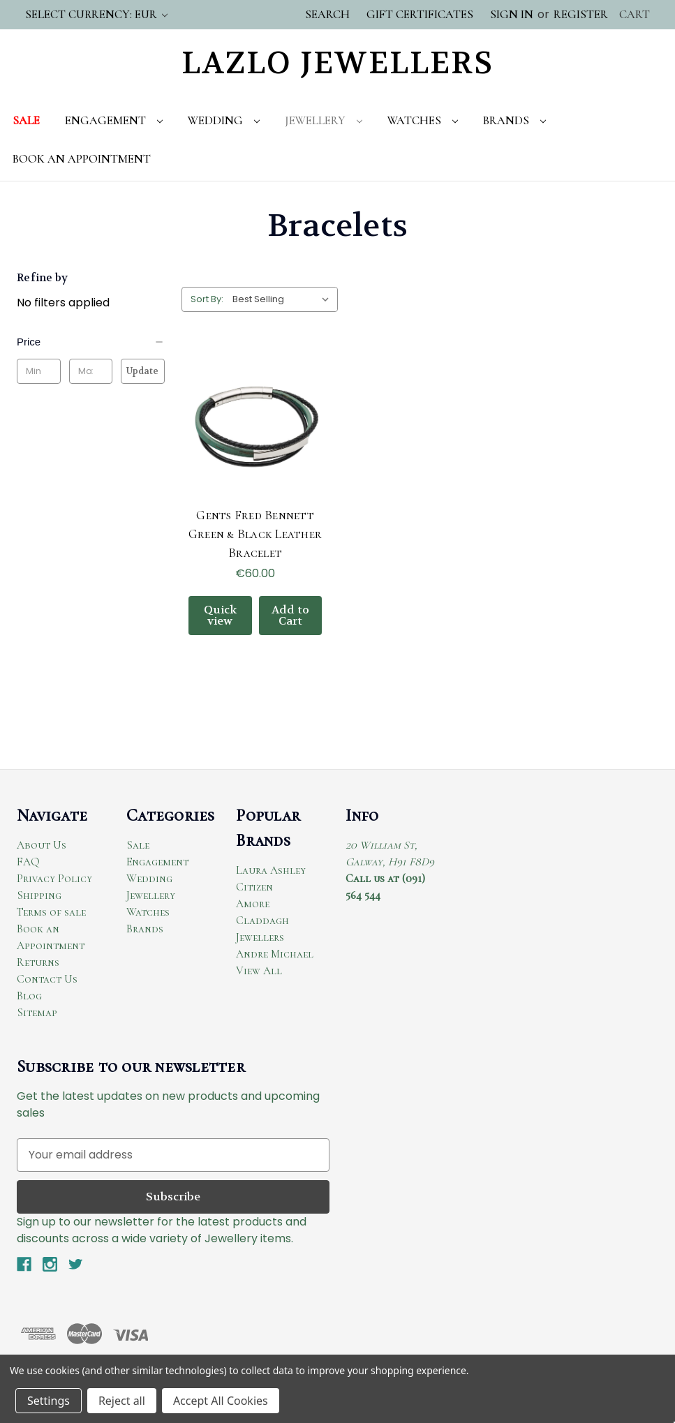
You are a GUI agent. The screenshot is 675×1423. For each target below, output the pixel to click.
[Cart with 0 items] (634, 14)
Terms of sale (51, 912)
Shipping (39, 895)
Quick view (220, 615)
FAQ (28, 862)
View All (259, 971)
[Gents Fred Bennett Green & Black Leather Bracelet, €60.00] (255, 425)
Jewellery (323, 120)
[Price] (91, 342)
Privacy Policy (54, 879)
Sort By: (207, 299)
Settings (48, 1400)
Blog (29, 996)
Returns (38, 962)
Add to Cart (290, 615)
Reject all (121, 1400)
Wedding (224, 120)
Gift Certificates (419, 14)
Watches (422, 120)
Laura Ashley (271, 870)
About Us (41, 845)
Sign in (511, 14)
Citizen (254, 887)
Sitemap (37, 1013)
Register (581, 14)
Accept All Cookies (220, 1400)
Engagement (114, 120)
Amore (252, 904)
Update (142, 371)
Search (327, 14)
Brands (514, 120)
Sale (26, 120)
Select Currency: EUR (96, 14)
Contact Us (47, 979)
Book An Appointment (82, 158)
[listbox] (283, 299)
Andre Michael (274, 954)
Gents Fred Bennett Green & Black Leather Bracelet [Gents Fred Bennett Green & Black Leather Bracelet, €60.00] (255, 533)
